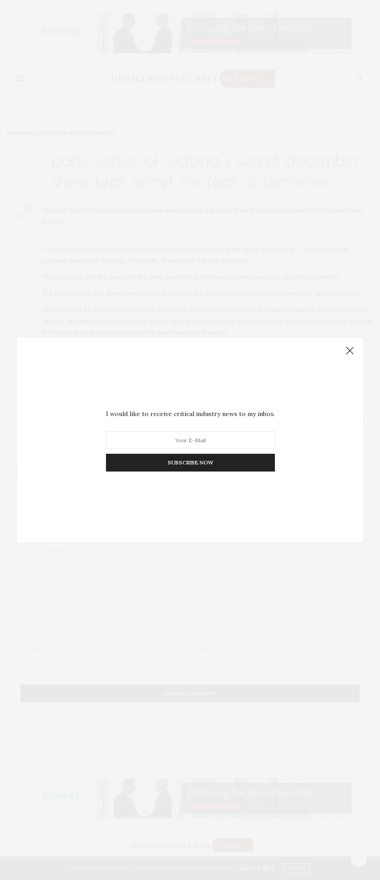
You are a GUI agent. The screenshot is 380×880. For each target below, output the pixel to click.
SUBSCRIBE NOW (190, 462)
